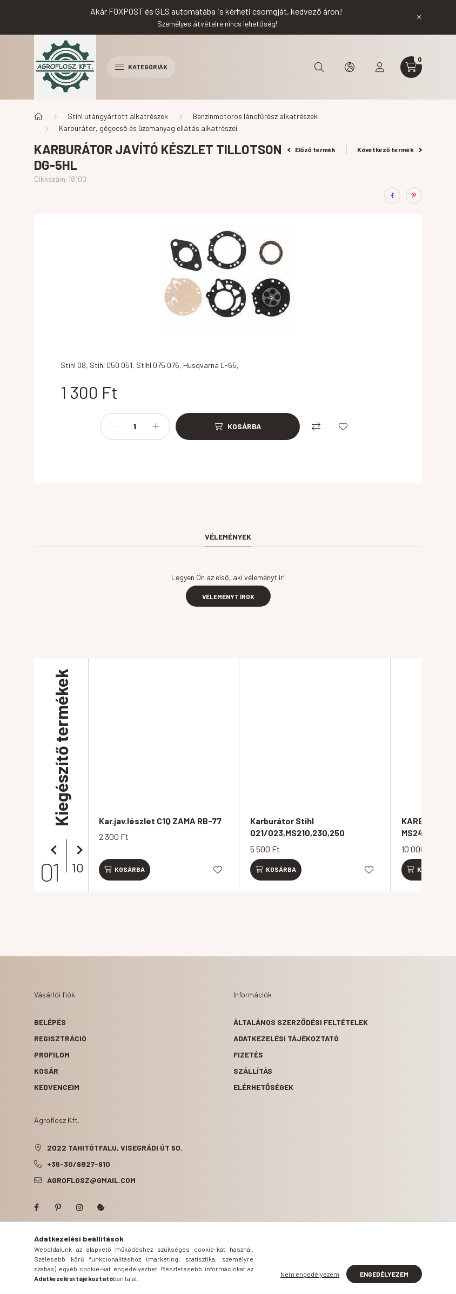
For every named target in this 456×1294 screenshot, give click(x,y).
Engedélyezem (384, 1274)
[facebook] (392, 195)
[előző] (55, 850)
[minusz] (114, 426)
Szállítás (252, 1070)
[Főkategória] (38, 116)
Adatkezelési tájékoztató (286, 1038)
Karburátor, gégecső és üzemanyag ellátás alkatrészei (148, 128)
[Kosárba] (238, 426)
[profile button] (380, 67)
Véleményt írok (228, 596)
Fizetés (248, 1054)
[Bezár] (419, 17)
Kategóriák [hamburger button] (141, 66)
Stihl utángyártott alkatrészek (118, 116)
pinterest (58, 1207)
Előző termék (311, 149)
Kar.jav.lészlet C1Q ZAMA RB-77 (160, 821)
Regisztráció (60, 1038)
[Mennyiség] (135, 426)
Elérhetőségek (263, 1087)
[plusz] (156, 426)
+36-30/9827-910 (78, 1163)
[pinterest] (414, 195)
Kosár (46, 1070)
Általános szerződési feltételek (300, 1022)
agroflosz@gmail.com (91, 1180)
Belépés (50, 1022)
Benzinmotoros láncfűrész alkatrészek (255, 116)
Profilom (52, 1054)
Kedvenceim (56, 1087)
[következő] (77, 850)
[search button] (319, 67)
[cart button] (411, 67)
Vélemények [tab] (228, 536)
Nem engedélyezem (309, 1274)
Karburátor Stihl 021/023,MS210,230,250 (297, 827)
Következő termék (389, 149)
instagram (79, 1207)
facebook (36, 1207)
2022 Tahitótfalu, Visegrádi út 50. (115, 1147)
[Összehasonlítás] (316, 426)
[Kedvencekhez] (343, 426)
